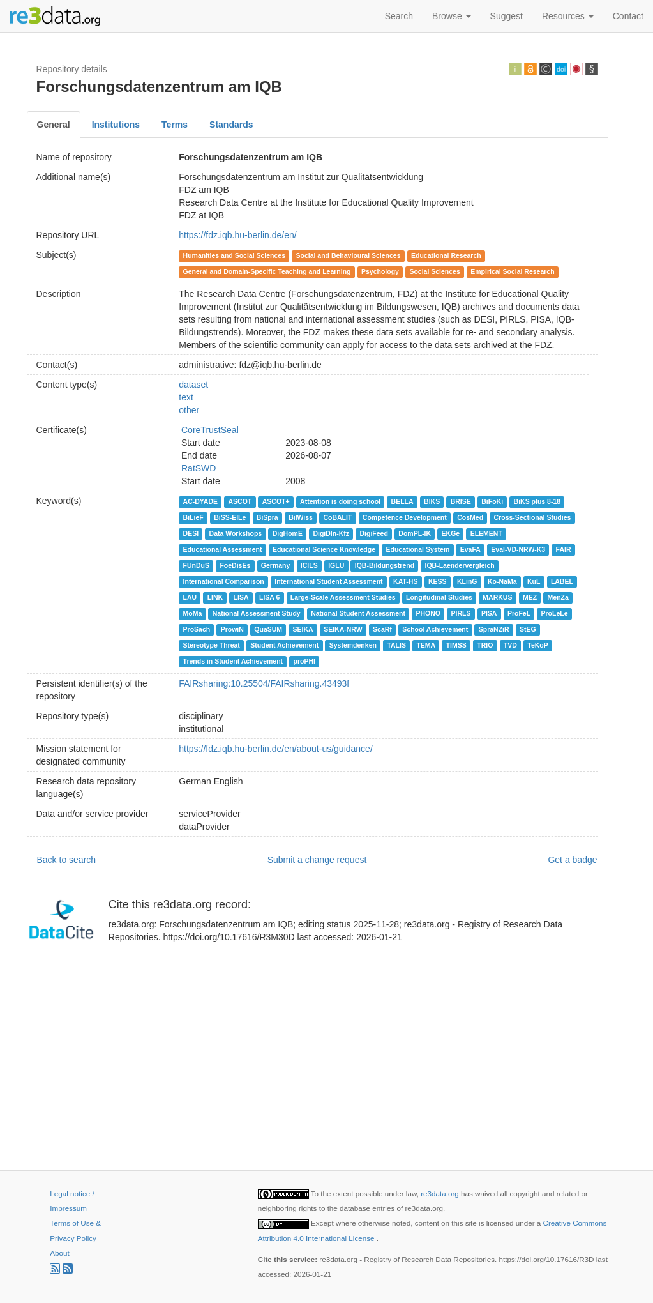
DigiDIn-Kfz (331, 533)
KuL (533, 581)
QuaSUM (268, 629)
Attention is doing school (340, 501)
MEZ (530, 597)
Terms (174, 124)
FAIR (563, 549)
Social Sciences (434, 271)
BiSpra (267, 517)
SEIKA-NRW (343, 629)
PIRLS (460, 613)
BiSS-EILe (230, 517)
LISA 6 (269, 597)
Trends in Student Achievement (233, 661)
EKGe (451, 533)
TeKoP (537, 645)
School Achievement (435, 629)
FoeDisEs (235, 565)
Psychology (380, 271)
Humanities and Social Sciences (234, 255)
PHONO (428, 613)
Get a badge (572, 860)
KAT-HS (405, 581)
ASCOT (240, 501)
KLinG (467, 581)
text (186, 397)
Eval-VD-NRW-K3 (518, 549)
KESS (437, 581)
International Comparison (223, 581)
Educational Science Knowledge (324, 549)
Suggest (506, 16)
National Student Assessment (358, 613)
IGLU (336, 565)
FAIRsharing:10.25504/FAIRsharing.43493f (264, 683)
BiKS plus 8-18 (537, 501)
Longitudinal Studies (439, 597)
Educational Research (446, 255)
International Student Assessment (328, 581)
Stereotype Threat (211, 645)
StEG (528, 629)
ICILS (309, 565)
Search (399, 16)
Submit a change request (317, 860)
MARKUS (497, 597)
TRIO (485, 645)
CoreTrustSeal (210, 430)
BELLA (402, 501)
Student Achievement (284, 645)
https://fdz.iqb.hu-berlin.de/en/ (237, 235)
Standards (231, 124)
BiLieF (193, 517)
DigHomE (288, 533)
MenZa (558, 597)
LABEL (562, 581)
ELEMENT (486, 533)
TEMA (425, 645)
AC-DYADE (200, 501)
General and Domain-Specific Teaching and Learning (267, 271)
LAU (190, 597)
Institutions (116, 124)
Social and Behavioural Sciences (348, 255)
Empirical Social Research (512, 271)
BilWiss (301, 517)
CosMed (470, 517)
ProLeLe (554, 613)
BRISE (461, 501)
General (53, 124)
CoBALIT (337, 517)
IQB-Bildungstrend (384, 565)
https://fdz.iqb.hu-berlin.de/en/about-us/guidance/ (276, 748)
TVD (510, 645)
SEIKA (303, 629)
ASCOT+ (276, 501)
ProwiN (232, 629)
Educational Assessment (222, 549)
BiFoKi (492, 501)
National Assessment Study (257, 613)
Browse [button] (451, 16)
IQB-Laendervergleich (460, 565)
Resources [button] (568, 16)
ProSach (197, 629)
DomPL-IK (414, 533)
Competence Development (405, 517)
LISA (241, 597)
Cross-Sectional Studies (532, 517)
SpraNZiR (494, 629)
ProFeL (518, 613)
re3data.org (441, 1193)
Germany (275, 565)
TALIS (396, 645)
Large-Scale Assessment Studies (343, 597)
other (189, 410)
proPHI (304, 661)
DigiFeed (374, 533)
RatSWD (198, 468)
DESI (191, 533)
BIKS (432, 501)
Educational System (417, 549)
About (59, 1253)
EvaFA (470, 549)
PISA (489, 613)
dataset (193, 384)
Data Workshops (235, 533)
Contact (628, 16)
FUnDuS (196, 565)
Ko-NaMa (502, 581)
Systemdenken (353, 645)
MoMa (192, 613)
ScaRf (382, 629)
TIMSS (456, 645)
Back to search (66, 860)
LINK (215, 597)
